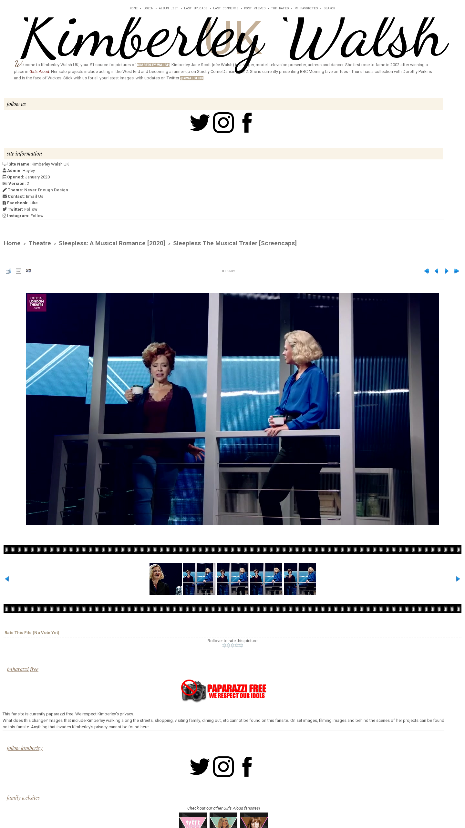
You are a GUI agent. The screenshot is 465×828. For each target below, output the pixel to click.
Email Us (34, 196)
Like (33, 202)
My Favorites (306, 8)
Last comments (225, 8)
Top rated (280, 8)
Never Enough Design (46, 189)
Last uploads (195, 8)
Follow (30, 209)
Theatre (39, 243)
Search (329, 8)
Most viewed (254, 8)
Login (148, 8)
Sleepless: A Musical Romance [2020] (112, 243)
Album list (168, 8)
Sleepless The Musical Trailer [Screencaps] (235, 243)
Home (134, 8)
